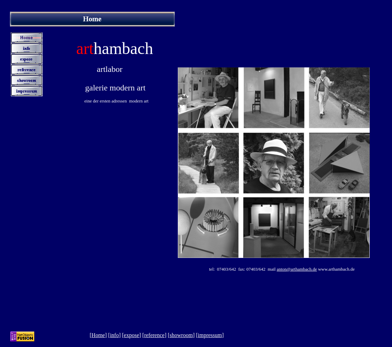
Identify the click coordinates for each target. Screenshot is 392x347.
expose (131, 335)
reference (154, 335)
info (114, 335)
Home (98, 335)
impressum (210, 335)
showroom (181, 335)
